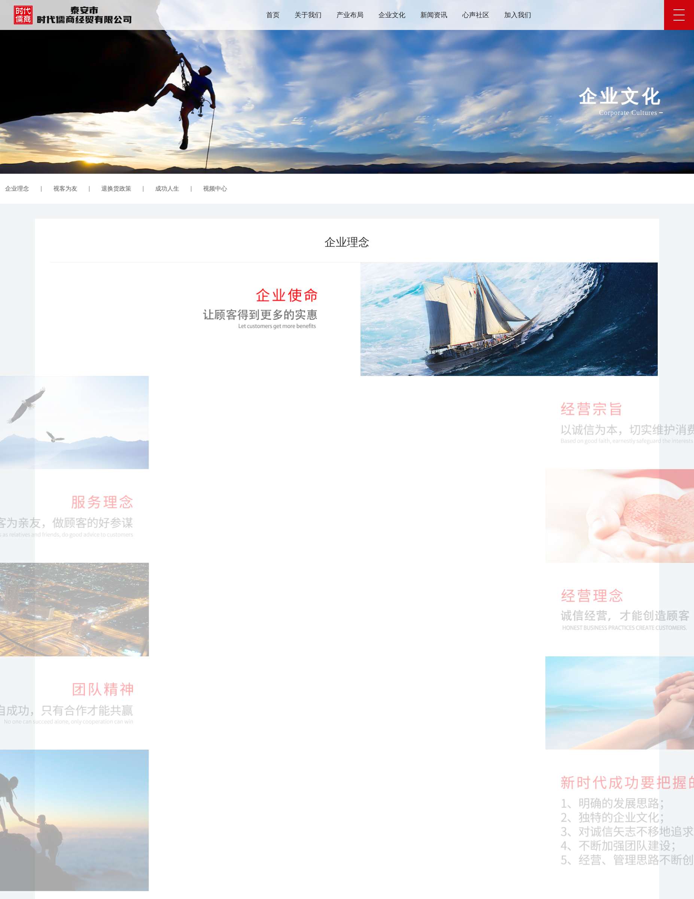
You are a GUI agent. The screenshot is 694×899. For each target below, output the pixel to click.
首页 (273, 15)
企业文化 (391, 15)
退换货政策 (53, 188)
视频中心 (152, 188)
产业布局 (350, 15)
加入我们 (517, 15)
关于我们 (308, 15)
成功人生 (104, 188)
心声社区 (475, 15)
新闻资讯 (433, 15)
